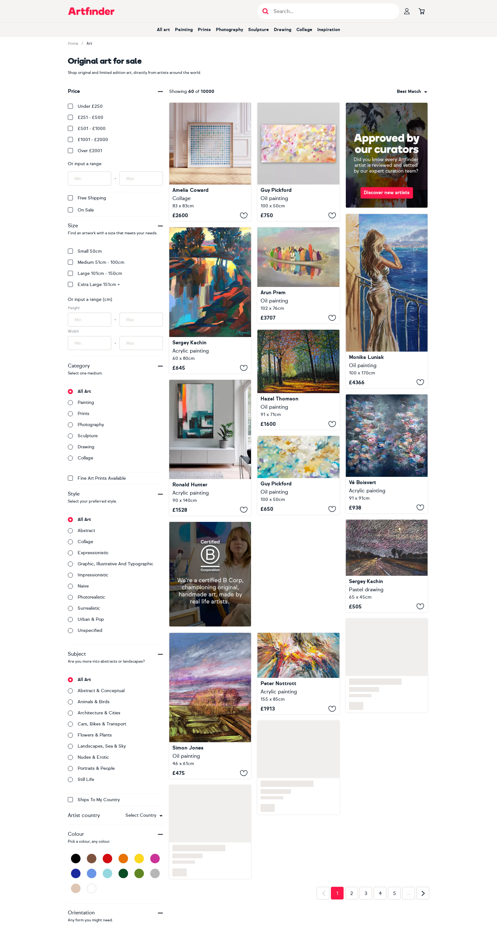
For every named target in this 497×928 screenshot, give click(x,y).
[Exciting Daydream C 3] (298, 673)
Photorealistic (86, 597)
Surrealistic (84, 608)
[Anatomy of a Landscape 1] (210, 706)
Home (73, 43)
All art (163, 29)
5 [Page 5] (394, 893)
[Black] (75, 858)
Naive (78, 586)
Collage (304, 29)
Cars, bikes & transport (97, 724)
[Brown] (91, 858)
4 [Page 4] (380, 893)
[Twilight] (387, 566)
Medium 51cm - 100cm (96, 262)
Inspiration (328, 29)
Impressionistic (88, 575)
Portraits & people (91, 768)
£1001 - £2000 (88, 139)
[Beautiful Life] (387, 453)
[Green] (139, 873)
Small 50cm (85, 251)
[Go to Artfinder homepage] (91, 11)
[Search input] (332, 11)
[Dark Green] (123, 873)
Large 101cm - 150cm (95, 273)
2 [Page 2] (351, 893)
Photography (229, 29)
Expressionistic (88, 552)
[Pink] (155, 858)
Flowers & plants (90, 735)
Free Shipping (87, 198)
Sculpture (258, 29)
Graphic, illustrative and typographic (110, 564)
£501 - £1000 (87, 128)
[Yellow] (139, 858)
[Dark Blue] (75, 873)
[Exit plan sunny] (210, 447)
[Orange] (123, 858)
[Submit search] (265, 11)
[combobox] (144, 815)
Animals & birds (89, 701)
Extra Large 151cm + (94, 284)
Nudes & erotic (88, 757)
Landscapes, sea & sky (97, 746)
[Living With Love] (298, 475)
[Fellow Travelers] (298, 275)
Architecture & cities (94, 713)
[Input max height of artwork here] (141, 320)
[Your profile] (407, 11)
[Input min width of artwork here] (89, 343)
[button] (144, 815)
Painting (184, 29)
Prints (204, 29)
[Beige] (75, 888)
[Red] (107, 858)
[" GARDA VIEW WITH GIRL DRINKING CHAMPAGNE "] (387, 301)
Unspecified (85, 630)
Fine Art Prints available (97, 478)
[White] (91, 888)
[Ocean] (210, 162)
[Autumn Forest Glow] (298, 380)
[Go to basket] (421, 11)
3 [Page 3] (366, 893)
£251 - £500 (85, 117)
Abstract (81, 530)
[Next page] (422, 893)
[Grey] (155, 873)
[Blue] (91, 873)
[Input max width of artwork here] (141, 343)
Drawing (282, 29)
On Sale (81, 210)
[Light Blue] (107, 873)
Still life (81, 779)
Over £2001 (85, 150)
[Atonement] (298, 162)
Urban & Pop (86, 619)
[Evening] (210, 300)
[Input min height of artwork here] (89, 320)
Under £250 (85, 106)
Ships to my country (94, 799)
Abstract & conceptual (96, 690)
